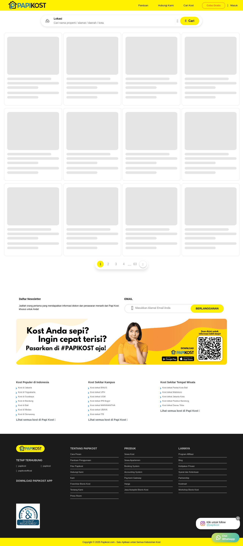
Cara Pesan (75, 454)
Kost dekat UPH (97, 392)
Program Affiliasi (185, 454)
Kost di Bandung (25, 401)
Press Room (76, 496)
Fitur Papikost (76, 466)
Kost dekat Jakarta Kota (173, 396)
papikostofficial (25, 471)
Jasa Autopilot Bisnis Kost (136, 490)
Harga (127, 484)
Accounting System (133, 472)
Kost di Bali (23, 405)
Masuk (233, 5)
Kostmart (182, 484)
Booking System (131, 466)
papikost (22, 466)
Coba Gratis (214, 5)
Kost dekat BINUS (98, 387)
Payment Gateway (132, 478)
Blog (180, 460)
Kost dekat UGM (98, 396)
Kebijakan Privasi (186, 466)
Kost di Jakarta (25, 387)
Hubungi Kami (166, 5)
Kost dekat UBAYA (98, 410)
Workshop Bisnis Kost (188, 490)
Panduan (143, 5)
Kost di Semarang (26, 414)
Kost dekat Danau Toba (173, 405)
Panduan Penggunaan (80, 460)
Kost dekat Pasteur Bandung (175, 401)
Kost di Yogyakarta (26, 392)
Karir (72, 478)
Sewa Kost (129, 454)
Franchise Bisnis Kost (80, 484)
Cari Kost (189, 5)
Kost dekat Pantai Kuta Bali (175, 387)
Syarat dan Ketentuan (188, 472)
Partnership (183, 478)
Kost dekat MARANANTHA (102, 405)
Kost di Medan (24, 410)
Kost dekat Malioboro (172, 392)
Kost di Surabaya (26, 396)
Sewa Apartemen (132, 460)
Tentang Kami (76, 490)
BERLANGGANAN (207, 308)
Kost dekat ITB (97, 414)
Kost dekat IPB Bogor (100, 401)
